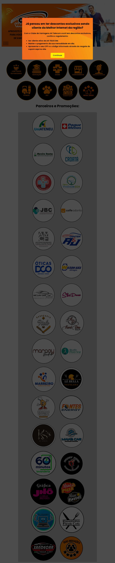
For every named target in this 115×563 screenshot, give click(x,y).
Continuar (57, 55)
